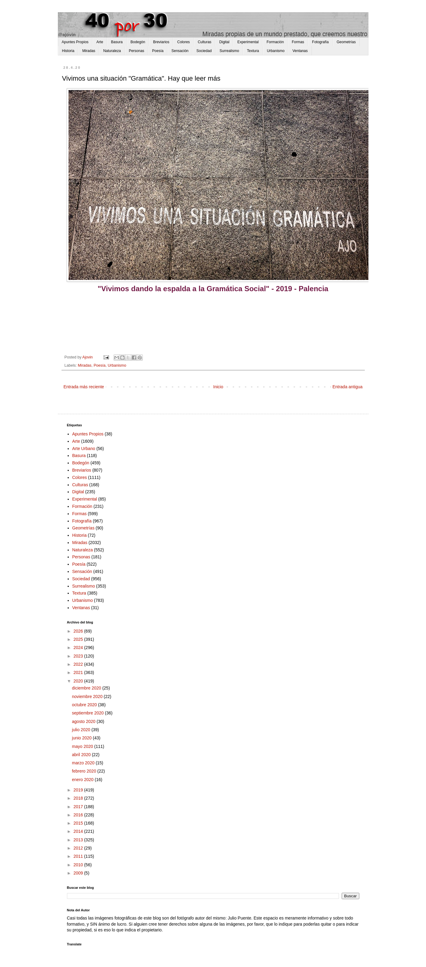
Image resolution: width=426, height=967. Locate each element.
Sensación (179, 51)
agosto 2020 (84, 721)
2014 (78, 831)
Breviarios (161, 42)
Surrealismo (229, 51)
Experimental (248, 42)
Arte (100, 42)
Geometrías (346, 42)
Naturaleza (112, 51)
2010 (78, 864)
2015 (78, 823)
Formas (298, 42)
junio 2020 (82, 737)
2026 (78, 631)
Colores (183, 42)
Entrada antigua (348, 386)
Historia (68, 51)
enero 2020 (83, 779)
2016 (78, 814)
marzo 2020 (84, 762)
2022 (78, 664)
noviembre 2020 (88, 696)
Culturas (204, 42)
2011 (78, 856)
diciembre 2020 (87, 688)
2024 (78, 647)
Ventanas (300, 51)
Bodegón (138, 42)
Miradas (88, 51)
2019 (78, 789)
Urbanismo (275, 51)
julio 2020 (81, 729)
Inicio (218, 386)
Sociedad (204, 51)
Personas (136, 51)
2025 (78, 639)
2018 (78, 798)
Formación (275, 42)
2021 (78, 672)
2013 (78, 839)
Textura (253, 51)
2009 (78, 873)
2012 (78, 848)
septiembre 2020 (88, 712)
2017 (78, 806)
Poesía (158, 51)
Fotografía (320, 42)
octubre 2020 (85, 704)
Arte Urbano (83, 448)
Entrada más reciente (84, 386)
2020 (78, 681)
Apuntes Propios (75, 42)
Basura (117, 42)
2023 (78, 656)
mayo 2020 (83, 746)
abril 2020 (82, 754)
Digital (224, 42)
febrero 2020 (84, 771)
